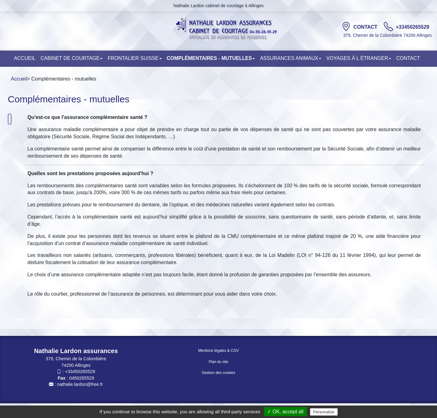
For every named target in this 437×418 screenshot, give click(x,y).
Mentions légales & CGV (218, 350)
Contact (366, 27)
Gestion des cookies (218, 373)
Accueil (25, 58)
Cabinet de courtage (72, 58)
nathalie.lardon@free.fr (80, 384)
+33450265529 (412, 27)
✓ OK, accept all (285, 411)
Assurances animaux (290, 58)
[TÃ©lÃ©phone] (388, 27)
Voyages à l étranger (358, 58)
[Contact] (346, 27)
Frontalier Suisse (134, 58)
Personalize (323, 412)
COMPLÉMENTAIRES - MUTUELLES (211, 58)
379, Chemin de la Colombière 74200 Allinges (387, 35)
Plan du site (218, 362)
